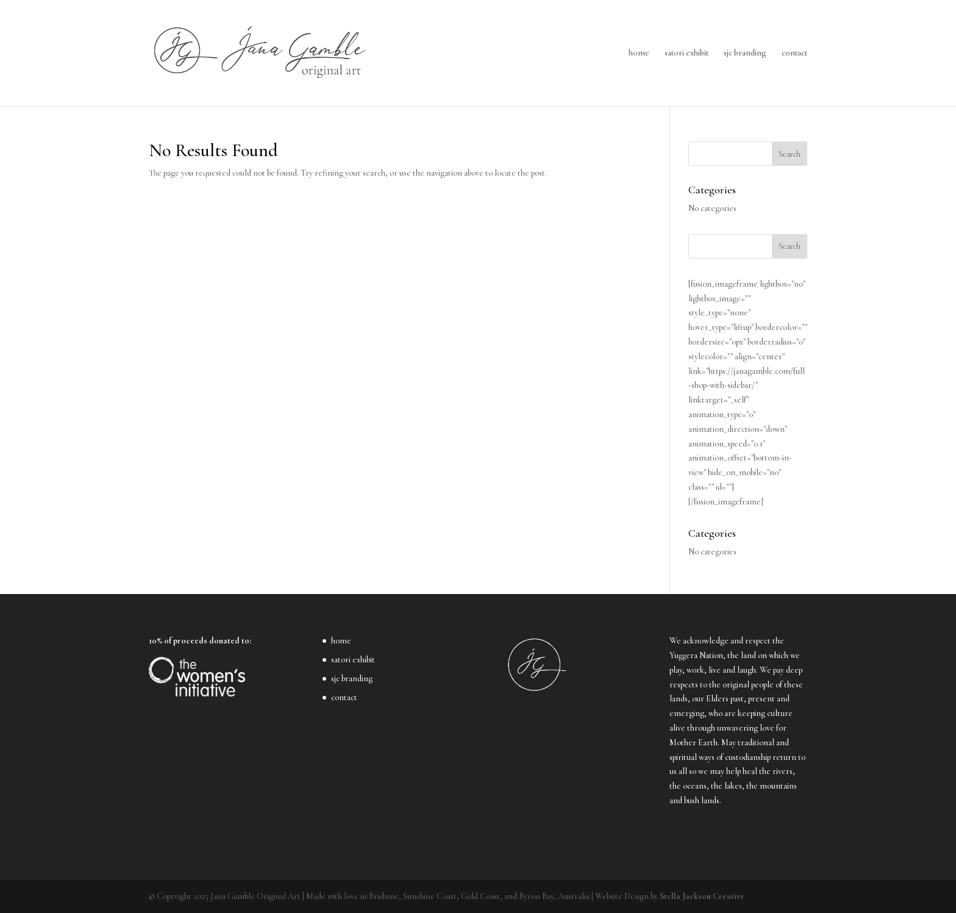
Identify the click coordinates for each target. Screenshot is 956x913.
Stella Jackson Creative (702, 896)
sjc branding (745, 53)
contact (794, 53)
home (639, 53)
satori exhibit (686, 53)
